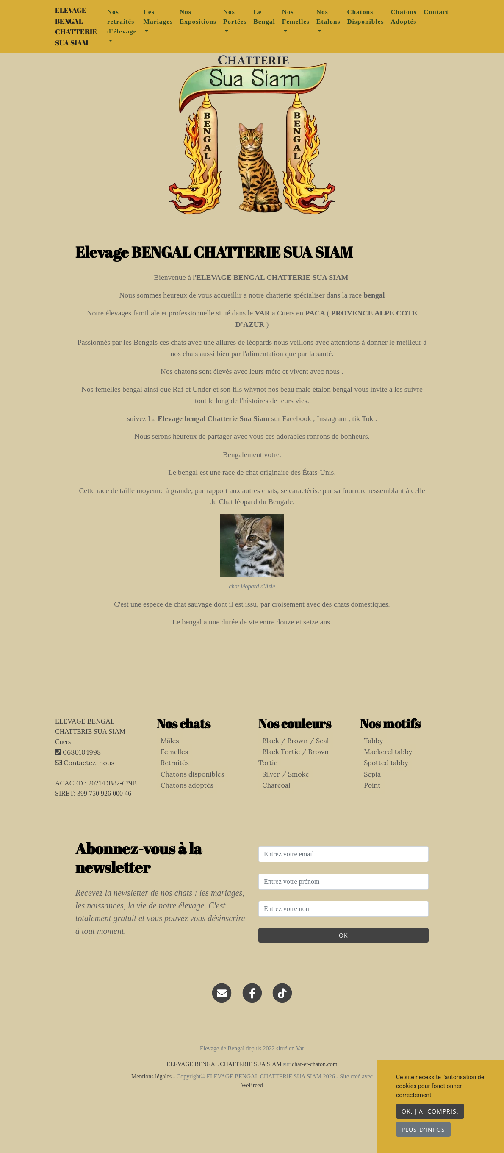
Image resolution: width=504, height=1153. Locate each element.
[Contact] (222, 1008)
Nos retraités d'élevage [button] (138, 29)
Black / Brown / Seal (291, 755)
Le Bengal (281, 24)
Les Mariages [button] (174, 24)
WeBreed (252, 1100)
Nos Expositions (214, 24)
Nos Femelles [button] (312, 24)
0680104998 (82, 767)
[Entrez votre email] (343, 869)
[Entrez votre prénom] (343, 896)
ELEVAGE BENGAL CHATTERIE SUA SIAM (84, 34)
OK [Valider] (343, 951)
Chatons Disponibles (381, 24)
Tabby (369, 755)
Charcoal (272, 789)
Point (368, 800)
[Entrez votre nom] (343, 924)
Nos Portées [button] (251, 24)
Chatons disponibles (188, 789)
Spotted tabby (382, 778)
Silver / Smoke (281, 778)
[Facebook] (252, 1008)
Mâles (166, 755)
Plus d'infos (423, 1129)
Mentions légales (151, 1092)
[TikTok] (282, 1008)
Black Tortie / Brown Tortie (302, 767)
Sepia (368, 789)
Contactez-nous (84, 778)
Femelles (170, 767)
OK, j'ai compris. (430, 1111)
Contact (452, 19)
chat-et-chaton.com (315, 1079)
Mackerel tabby (384, 767)
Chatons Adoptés (420, 24)
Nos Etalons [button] (345, 24)
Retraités (171, 778)
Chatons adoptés (183, 800)
